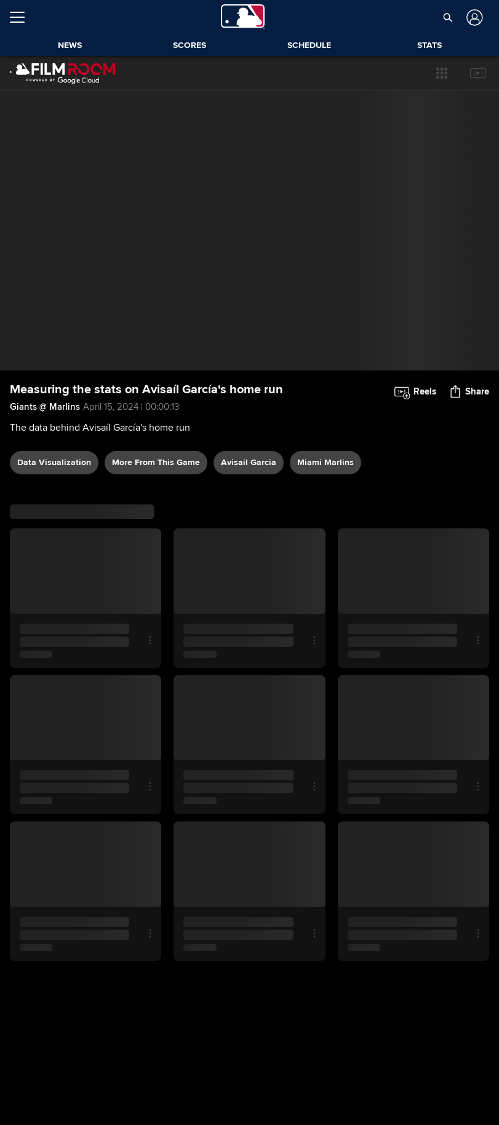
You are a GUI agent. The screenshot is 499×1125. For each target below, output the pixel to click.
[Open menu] (22, 17)
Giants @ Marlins (45, 406)
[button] (442, 73)
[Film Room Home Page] (63, 73)
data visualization (54, 462)
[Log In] (473, 17)
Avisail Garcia (248, 462)
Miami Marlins (325, 462)
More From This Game (156, 462)
